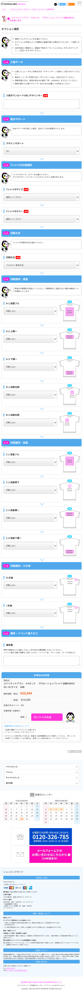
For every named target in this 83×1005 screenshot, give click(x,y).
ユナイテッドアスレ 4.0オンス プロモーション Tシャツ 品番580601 (32, 9)
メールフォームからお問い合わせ (16, 970)
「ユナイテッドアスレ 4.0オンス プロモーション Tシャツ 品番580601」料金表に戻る (43, 19)
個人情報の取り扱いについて (53, 982)
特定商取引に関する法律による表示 (32, 982)
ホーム (4, 9)
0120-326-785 (10, 968)
